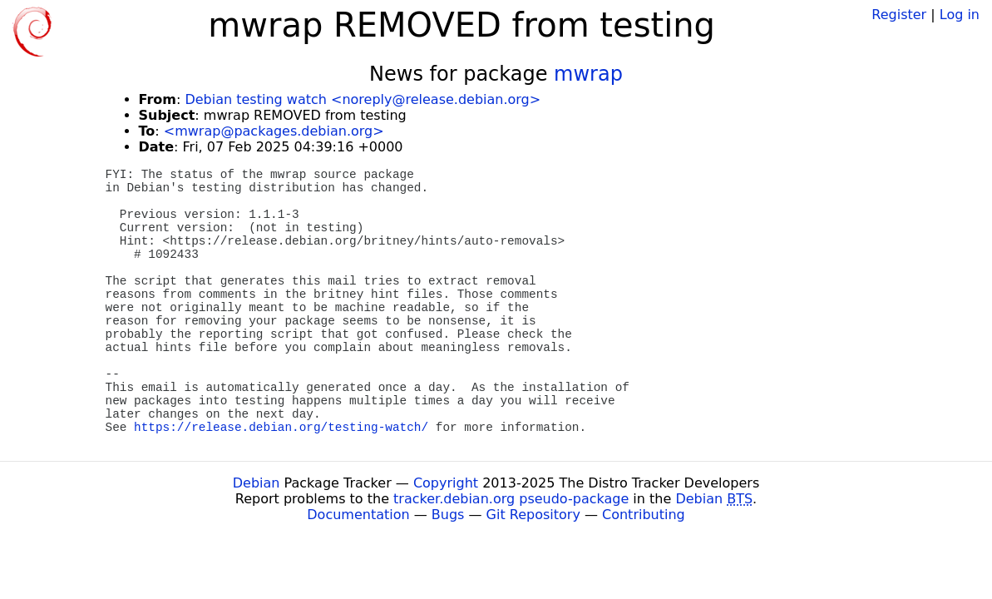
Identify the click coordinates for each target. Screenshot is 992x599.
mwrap (588, 74)
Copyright (445, 483)
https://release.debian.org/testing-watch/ (281, 427)
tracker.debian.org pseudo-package (511, 499)
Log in (960, 14)
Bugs (448, 514)
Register (898, 14)
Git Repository (533, 514)
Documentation (358, 514)
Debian (256, 483)
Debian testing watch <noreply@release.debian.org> (362, 99)
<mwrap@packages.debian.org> (274, 131)
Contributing (643, 514)
